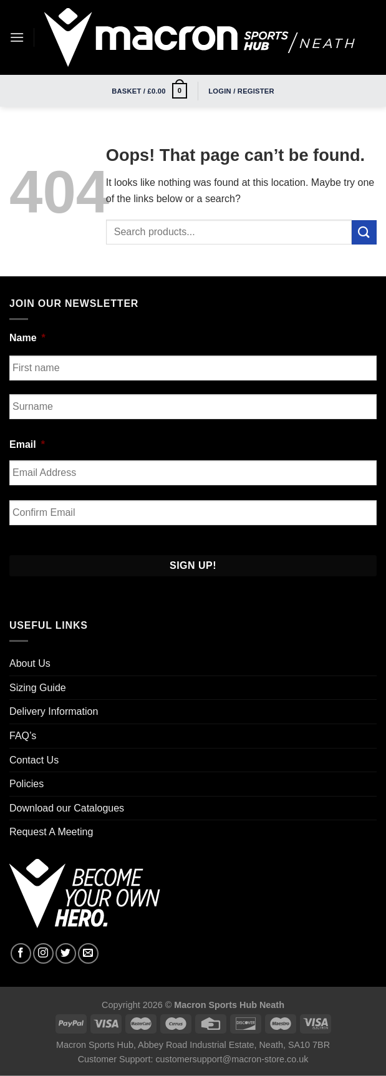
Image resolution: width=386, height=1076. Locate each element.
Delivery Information (53, 711)
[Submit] (364, 232)
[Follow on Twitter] (65, 953)
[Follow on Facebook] (21, 953)
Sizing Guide (37, 687)
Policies (26, 783)
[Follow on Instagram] (43, 953)
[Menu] (16, 37)
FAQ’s (22, 735)
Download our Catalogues (66, 808)
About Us (30, 663)
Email (27, 444)
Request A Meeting (51, 831)
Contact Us (34, 760)
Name (27, 337)
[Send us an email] (88, 953)
